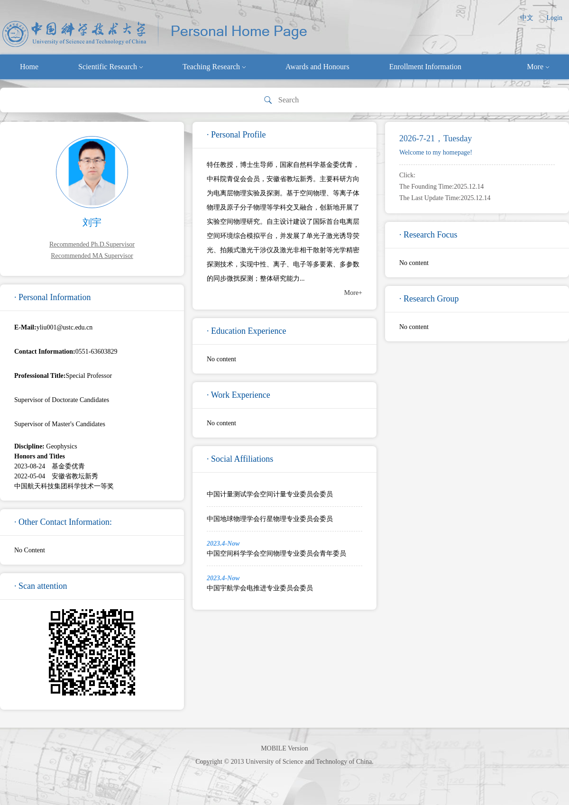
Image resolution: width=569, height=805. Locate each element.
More (538, 67)
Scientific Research (110, 67)
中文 (526, 17)
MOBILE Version (284, 748)
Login (554, 17)
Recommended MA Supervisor (92, 255)
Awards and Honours (317, 67)
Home (29, 67)
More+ (353, 292)
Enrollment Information (425, 67)
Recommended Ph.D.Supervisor (92, 244)
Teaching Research (214, 67)
